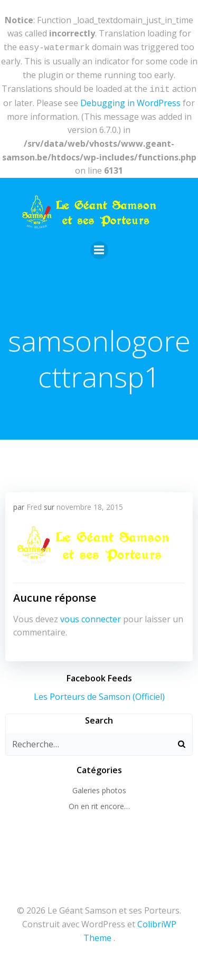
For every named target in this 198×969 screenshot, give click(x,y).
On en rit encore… (99, 804)
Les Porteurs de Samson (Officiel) (99, 694)
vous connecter (90, 617)
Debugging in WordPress (130, 101)
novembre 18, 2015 (89, 505)
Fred (34, 505)
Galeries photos (99, 788)
